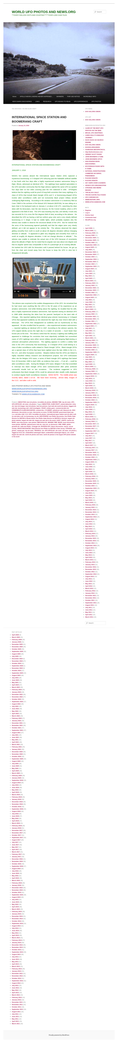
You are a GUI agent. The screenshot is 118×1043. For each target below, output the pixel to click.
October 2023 (89, 264)
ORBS (64, 424)
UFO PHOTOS (96, 101)
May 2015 (88, 498)
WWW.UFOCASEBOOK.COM (95, 202)
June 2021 (88, 331)
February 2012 (90, 591)
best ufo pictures (42, 406)
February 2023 (90, 283)
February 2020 (90, 369)
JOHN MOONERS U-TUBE (94, 157)
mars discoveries (22, 422)
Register (88, 210)
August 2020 (89, 354)
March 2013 (89, 560)
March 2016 (89, 474)
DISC (73, 410)
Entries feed (89, 215)
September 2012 (90, 574)
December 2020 (90, 345)
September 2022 (90, 295)
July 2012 (88, 579)
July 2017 (88, 436)
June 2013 (88, 552)
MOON (60, 422)
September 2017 (90, 431)
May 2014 (88, 526)
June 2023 (88, 273)
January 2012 (89, 593)
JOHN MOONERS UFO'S (93, 159)
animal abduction (66, 404)
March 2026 (89, 230)
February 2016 (90, 476)
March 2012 (89, 588)
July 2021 (88, 328)
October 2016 (89, 457)
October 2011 (89, 600)
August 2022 (89, 297)
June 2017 (88, 438)
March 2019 (89, 388)
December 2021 (90, 316)
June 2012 (88, 581)
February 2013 (90, 562)
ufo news (25, 404)
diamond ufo (67, 410)
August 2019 (89, 376)
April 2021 (88, 335)
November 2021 (90, 319)
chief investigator (34, 408)
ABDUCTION (22, 402)
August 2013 (89, 548)
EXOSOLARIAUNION (92, 147)
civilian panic (50, 408)
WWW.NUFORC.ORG (92, 199)
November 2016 (90, 455)
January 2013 (89, 564)
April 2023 (88, 278)
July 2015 (88, 493)
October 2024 (89, 257)
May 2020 (88, 362)
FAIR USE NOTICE (73, 96)
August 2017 (89, 433)
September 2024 (90, 259)
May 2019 (88, 383)
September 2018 (90, 402)
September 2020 (90, 352)
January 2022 (89, 314)
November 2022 (90, 290)
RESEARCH (47, 101)
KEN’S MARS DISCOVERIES (22, 101)
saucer (66, 426)
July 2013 (88, 550)
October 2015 (89, 486)
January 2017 (89, 450)
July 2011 (88, 607)
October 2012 (89, 572)
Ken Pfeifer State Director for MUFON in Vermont (51, 418)
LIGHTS (63, 420)
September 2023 (90, 266)
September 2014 (90, 517)
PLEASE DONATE (91, 178)
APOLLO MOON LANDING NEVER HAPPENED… (36, 96)
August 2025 (89, 247)
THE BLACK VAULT (92, 192)
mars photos (32, 422)
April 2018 (88, 414)
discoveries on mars (25, 412)
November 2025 (90, 240)
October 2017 (89, 428)
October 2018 (89, 400)
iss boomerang (29, 416)
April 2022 (88, 307)
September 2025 (90, 245)
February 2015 (90, 505)
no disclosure (53, 424)
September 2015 (90, 488)
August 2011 (89, 605)
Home (14, 96)
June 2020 (88, 359)
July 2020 (88, 357)
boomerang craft (23, 408)
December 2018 (90, 395)
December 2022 (90, 288)
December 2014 (90, 510)
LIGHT (58, 420)
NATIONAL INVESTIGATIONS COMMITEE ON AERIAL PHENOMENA (95, 173)
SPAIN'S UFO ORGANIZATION (95, 185)
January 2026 (89, 235)
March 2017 (89, 445)
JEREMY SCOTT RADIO (93, 154)
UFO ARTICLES (17, 404)
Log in (87, 213)
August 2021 (89, 326)
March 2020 (89, 366)
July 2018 (88, 407)
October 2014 (89, 514)
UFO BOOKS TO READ (62, 101)
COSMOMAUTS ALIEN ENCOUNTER (23, 410)
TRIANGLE (37, 430)
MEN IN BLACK (42, 422)
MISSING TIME (56, 402)
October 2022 (89, 292)
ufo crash (58, 430)
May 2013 (88, 555)
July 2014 (88, 521)
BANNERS (60, 96)
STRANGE (69, 428)
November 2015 (90, 483)
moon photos (16, 424)
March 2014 (89, 531)
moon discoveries (68, 422)
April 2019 (88, 385)
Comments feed (90, 217)
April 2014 (88, 529)
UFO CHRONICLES (91, 197)
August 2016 (89, 462)
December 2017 (90, 424)
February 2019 (90, 390)
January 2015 (89, 507)
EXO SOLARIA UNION (92, 111)
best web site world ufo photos (58, 406)
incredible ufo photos (44, 402)
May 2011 (88, 612)
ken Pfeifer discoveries (56, 416)
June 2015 (88, 495)
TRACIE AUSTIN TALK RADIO (95, 195)
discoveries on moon (40, 412)
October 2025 (89, 242)
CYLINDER (48, 410)
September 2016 (90, 459)
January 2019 (89, 393)
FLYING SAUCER (52, 412)
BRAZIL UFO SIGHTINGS (94, 133)
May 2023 (88, 276)
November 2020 (90, 347)
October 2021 (89, 321)
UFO (72, 402)
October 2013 (89, 543)
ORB (59, 424)
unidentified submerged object (35, 432)
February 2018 (90, 419)
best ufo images (20, 406)
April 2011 (88, 614)
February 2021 (90, 340)
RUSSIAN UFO (45, 426)
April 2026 (88, 228)
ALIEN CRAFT (55, 404)
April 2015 (88, 500)
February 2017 (90, 447)
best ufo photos (32, 402)
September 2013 (90, 545)
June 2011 (88, 610)
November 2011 (90, 598)
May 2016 (88, 469)
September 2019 (90, 374)
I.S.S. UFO (28, 414)
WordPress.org (90, 220)
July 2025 (88, 249)
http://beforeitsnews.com (94, 152)
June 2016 (88, 467)
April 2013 (88, 557)
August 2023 (89, 269)
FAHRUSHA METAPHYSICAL (95, 149)
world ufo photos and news (34, 434)
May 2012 (88, 584)
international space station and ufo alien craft (61, 414)
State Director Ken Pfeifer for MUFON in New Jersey (48, 428)
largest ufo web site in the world (45, 420)
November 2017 (90, 426)
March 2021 (89, 338)
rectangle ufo (36, 426)
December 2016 (90, 452)
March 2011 (89, 617)
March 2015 (89, 502)
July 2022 (88, 300)
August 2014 (89, 519)
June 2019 (88, 381)
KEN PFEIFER (43, 416)
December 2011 (90, 595)
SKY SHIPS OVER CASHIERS (95, 183)
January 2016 (89, 478)
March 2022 (89, 309)
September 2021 (90, 323)
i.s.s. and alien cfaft (18, 414)
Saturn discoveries (57, 426)
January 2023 (89, 285)
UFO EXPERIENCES (81, 101)
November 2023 (90, 261)
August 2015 (89, 490)
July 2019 (88, 378)
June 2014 (88, 524)
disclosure (15, 412)
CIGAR (43, 408)
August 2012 (89, 576)
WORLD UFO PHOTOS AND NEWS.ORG (44, 12)
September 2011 (90, 603)
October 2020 (89, 350)
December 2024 (90, 252)
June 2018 (88, 409)
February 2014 (90, 533)
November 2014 (90, 512)
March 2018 (89, 416)
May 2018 (88, 412)
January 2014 (89, 536)
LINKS (37, 101)
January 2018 (89, 421)
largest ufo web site (28, 420)
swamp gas (20, 430)
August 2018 (89, 405)
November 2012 (90, 569)
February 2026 (90, 233)
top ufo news (66, 402)
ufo (43, 430)
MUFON (23, 424)
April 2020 (88, 364)
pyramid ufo (16, 426)
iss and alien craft (17, 416)
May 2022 (88, 304)
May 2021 (88, 333)
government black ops (66, 412)
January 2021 (89, 343)
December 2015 (90, 481)
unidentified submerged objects (56, 432)
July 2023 (88, 271)
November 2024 (90, 254)
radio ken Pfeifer (25, 426)
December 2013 (90, 538)
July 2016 (88, 464)
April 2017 (88, 443)
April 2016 (88, 471)
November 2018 (90, 397)
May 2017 (88, 440)
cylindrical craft (58, 410)
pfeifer (69, 424)
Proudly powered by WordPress (59, 1035)
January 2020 (89, 371)
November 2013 (90, 540)
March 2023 (89, 281)
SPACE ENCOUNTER (24, 428)
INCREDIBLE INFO (89, 96)
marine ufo (70, 420)
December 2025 (90, 238)
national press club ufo (34, 424)
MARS (14, 422)
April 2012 (88, 586)
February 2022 (90, 311)
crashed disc (40, 410)
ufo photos (32, 404)
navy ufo (45, 424)
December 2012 (90, 567)
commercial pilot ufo (62, 408)
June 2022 (88, 302)
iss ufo (36, 416)
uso (68, 432)
